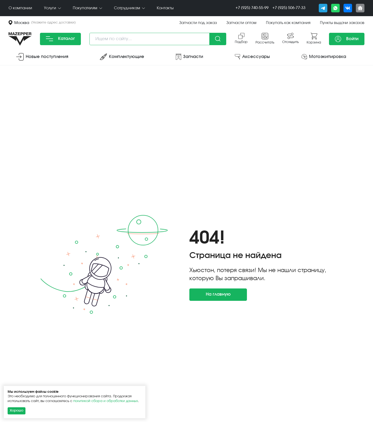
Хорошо (16, 410)
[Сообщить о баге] (360, 8)
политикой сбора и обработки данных (105, 401)
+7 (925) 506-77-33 (288, 8)
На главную (218, 294)
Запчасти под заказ (198, 23)
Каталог (60, 39)
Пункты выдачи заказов (342, 23)
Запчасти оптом (241, 23)
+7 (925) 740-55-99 (252, 8)
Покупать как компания (288, 23)
